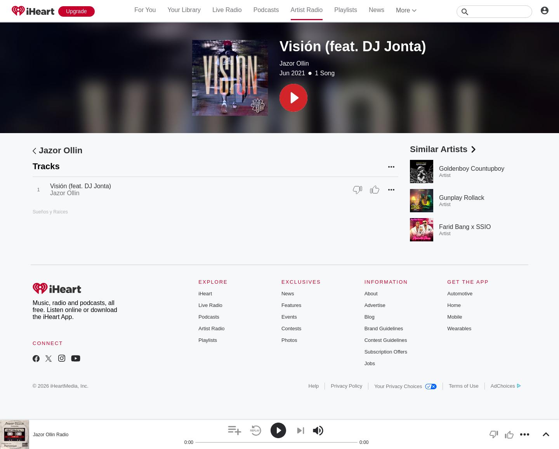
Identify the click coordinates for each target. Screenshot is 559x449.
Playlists (345, 10)
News (376, 10)
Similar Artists (443, 149)
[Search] (494, 11)
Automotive (459, 293)
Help (314, 386)
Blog (370, 317)
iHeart (205, 293)
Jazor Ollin (294, 63)
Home (454, 305)
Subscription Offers (386, 352)
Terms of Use (464, 386)
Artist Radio (307, 10)
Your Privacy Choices (405, 386)
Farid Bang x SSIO (465, 227)
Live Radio (227, 10)
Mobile (454, 317)
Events (289, 317)
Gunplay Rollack (461, 197)
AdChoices (506, 386)
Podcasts (266, 10)
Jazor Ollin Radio (50, 434)
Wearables (459, 328)
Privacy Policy (346, 386)
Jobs (370, 363)
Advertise (375, 305)
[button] (293, 98)
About (371, 293)
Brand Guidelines (384, 328)
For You (145, 10)
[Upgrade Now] (76, 11)
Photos (289, 340)
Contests (291, 328)
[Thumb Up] (375, 190)
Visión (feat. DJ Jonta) (80, 186)
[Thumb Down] (358, 190)
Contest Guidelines (386, 340)
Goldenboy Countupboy (471, 168)
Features (291, 305)
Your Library (184, 10)
